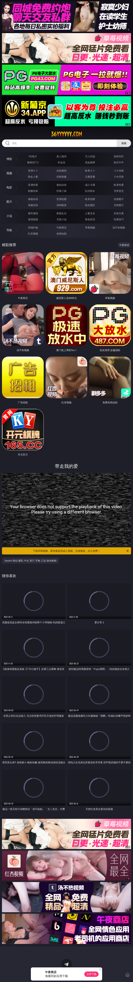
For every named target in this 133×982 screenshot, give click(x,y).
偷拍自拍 (61, 184)
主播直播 (90, 176)
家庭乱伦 (61, 213)
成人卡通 (90, 184)
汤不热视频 (118, 227)
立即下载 (91, 974)
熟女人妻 (33, 176)
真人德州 (61, 156)
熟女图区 (90, 205)
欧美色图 (90, 199)
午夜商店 (61, 227)
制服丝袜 (33, 191)
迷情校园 (33, 219)
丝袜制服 (61, 176)
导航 (9, 230)
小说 (9, 216)
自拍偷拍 (61, 170)
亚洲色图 (61, 199)
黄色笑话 (90, 219)
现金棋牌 (90, 162)
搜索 (123, 143)
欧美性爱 (119, 184)
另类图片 (119, 205)
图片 (9, 202)
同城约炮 (33, 227)
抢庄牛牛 (119, 162)
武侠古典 (119, 213)
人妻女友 (90, 213)
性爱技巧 (119, 219)
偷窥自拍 (33, 199)
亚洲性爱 (33, 184)
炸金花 (61, 162)
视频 (9, 173)
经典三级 (61, 191)
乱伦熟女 (90, 191)
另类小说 (61, 219)
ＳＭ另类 (119, 176)
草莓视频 (90, 227)
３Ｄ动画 (119, 170)
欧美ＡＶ (90, 170)
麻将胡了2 (33, 162)
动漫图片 (119, 199)
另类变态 (119, 191)
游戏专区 (119, 156)
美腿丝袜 (33, 205)
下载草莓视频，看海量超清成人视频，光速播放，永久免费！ (81, 551)
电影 (9, 187)
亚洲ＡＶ (33, 170)
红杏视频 (33, 233)
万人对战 (90, 156)
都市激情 (33, 213)
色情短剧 (61, 233)
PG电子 (33, 156)
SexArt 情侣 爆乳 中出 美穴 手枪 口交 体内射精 (30, 560)
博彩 (9, 159)
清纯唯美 (61, 205)
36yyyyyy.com (66, 134)
